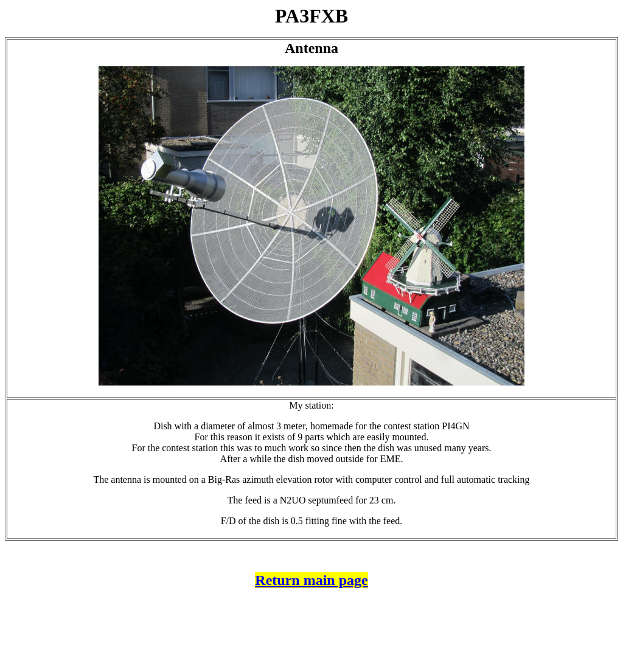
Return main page (311, 580)
